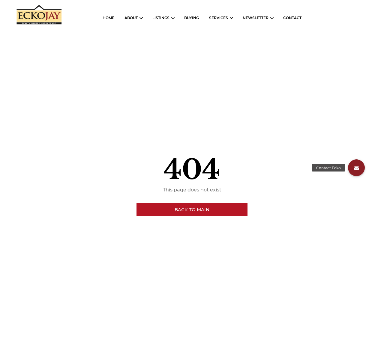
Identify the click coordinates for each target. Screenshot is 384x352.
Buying (191, 18)
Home (108, 18)
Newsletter (255, 18)
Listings (161, 18)
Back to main (192, 209)
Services (218, 18)
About (131, 18)
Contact (292, 18)
